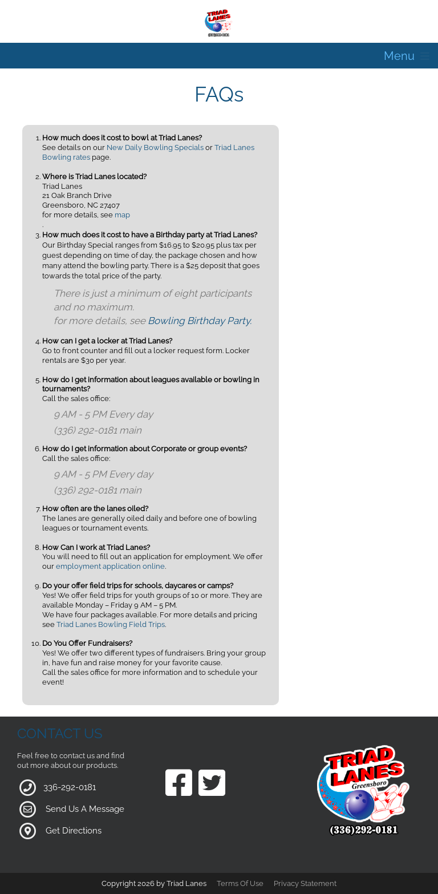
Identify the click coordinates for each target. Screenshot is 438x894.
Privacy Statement (305, 883)
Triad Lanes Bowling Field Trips (110, 624)
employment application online (110, 566)
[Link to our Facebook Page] (178, 783)
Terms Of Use (240, 883)
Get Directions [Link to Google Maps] (74, 831)
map (122, 215)
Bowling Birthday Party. (200, 320)
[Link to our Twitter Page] (211, 783)
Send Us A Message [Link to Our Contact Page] (85, 809)
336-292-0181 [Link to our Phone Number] (69, 787)
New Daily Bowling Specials (155, 147)
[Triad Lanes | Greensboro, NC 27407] (219, 23)
